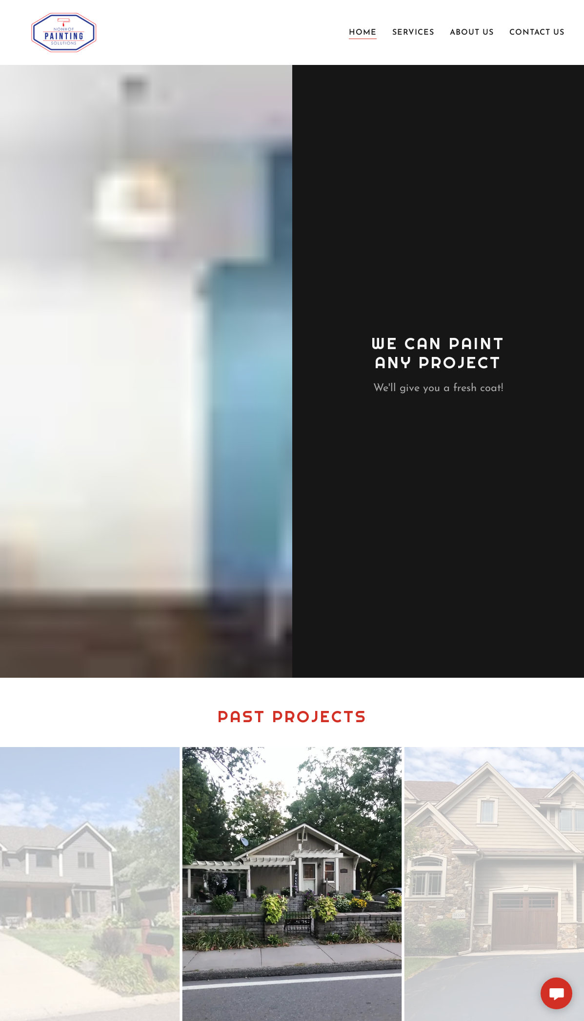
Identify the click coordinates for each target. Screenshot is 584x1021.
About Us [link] (472, 33)
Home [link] (363, 33)
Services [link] (413, 33)
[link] (63, 32)
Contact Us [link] (536, 33)
